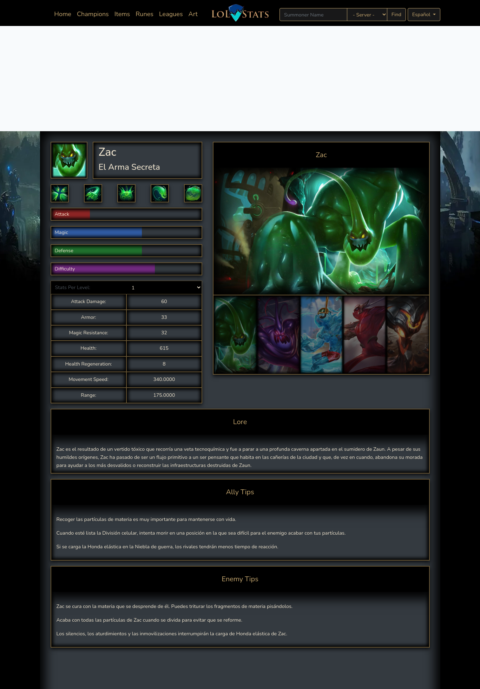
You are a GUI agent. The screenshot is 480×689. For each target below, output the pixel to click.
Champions (93, 14)
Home (64, 13)
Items (122, 14)
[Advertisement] (240, 78)
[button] (60, 193)
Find (396, 14)
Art (193, 14)
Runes (144, 14)
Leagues (171, 14)
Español (422, 14)
